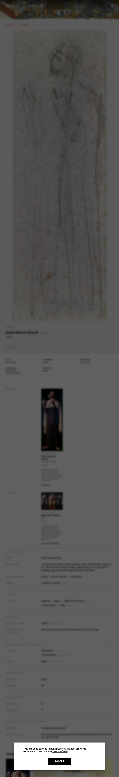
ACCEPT (59, 761)
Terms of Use (60, 751)
